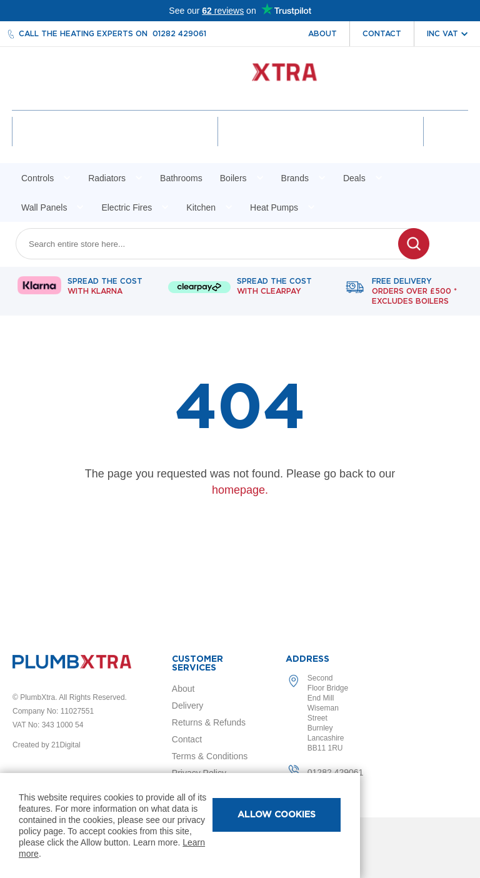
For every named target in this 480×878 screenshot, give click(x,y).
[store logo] (240, 78)
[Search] (413, 245)
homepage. (240, 492)
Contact (381, 33)
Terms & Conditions (210, 756)
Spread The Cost (105, 288)
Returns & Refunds (209, 722)
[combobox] (215, 245)
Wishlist (320, 142)
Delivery (188, 706)
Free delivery (414, 293)
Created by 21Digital (46, 745)
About (322, 33)
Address (307, 659)
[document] (180, 825)
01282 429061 (179, 33)
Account (115, 142)
